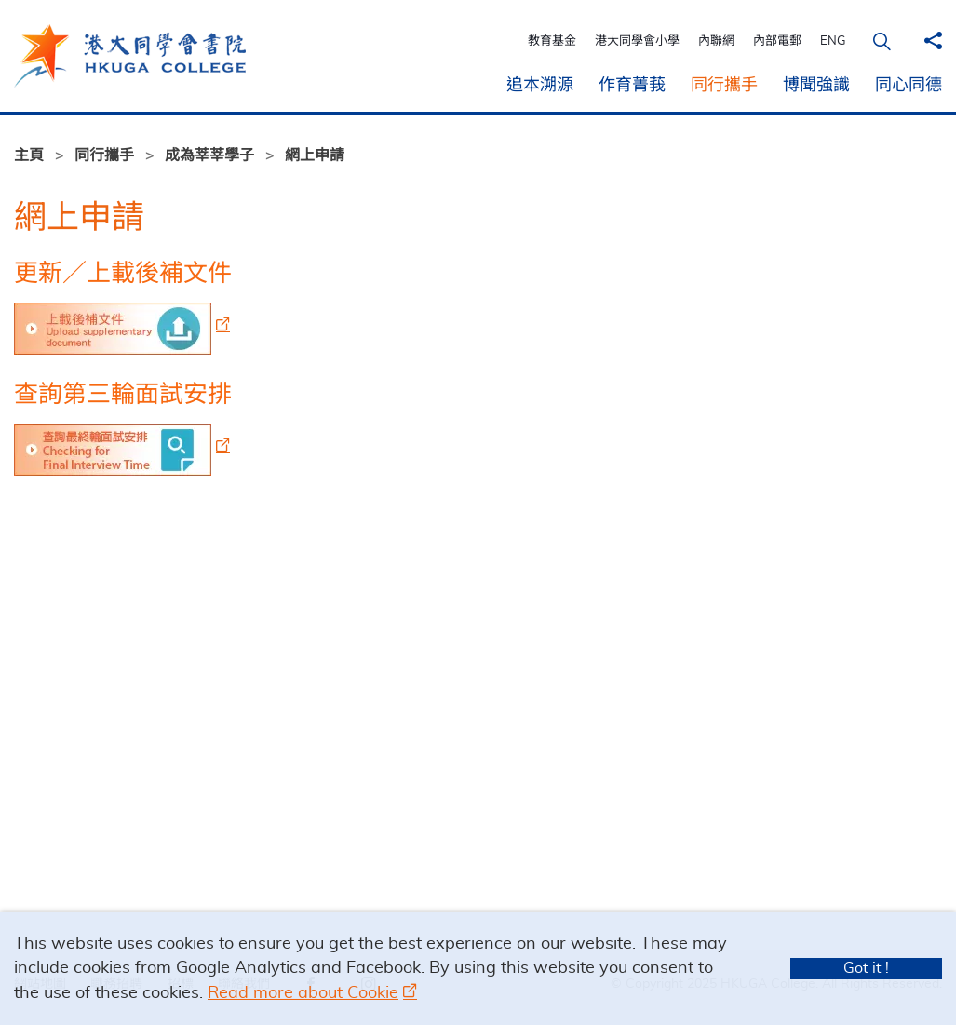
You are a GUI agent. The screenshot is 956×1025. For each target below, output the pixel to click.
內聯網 (719, 41)
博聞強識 (816, 85)
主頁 (29, 155)
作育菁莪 (632, 85)
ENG (836, 41)
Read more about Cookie (303, 993)
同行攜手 (724, 85)
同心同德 (908, 85)
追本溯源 (539, 85)
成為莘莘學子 (209, 155)
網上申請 (314, 155)
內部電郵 (780, 41)
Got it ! (866, 968)
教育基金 (555, 41)
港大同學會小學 (640, 41)
